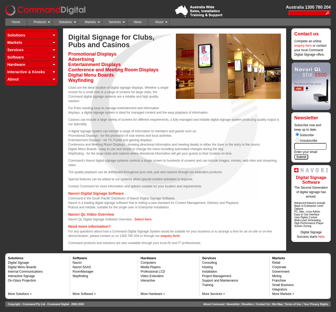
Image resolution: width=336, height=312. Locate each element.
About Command (214, 304)
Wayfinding (80, 276)
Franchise (279, 280)
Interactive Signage (21, 276)
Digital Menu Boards (22, 267)
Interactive (148, 280)
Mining (276, 276)
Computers (148, 263)
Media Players (151, 267)
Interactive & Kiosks (26, 72)
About (161, 22)
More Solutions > (20, 294)
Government (281, 271)
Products (42, 22)
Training (207, 285)
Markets (93, 22)
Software (15, 57)
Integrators (279, 289)
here (321, 237)
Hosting (207, 267)
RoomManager (83, 271)
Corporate (279, 267)
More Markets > (283, 294)
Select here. (143, 219)
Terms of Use (293, 304)
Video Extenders (152, 276)
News (137, 22)
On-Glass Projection (22, 280)
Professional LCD (153, 271)
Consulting (209, 263)
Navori (77, 263)
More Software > (84, 294)
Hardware (16, 64)
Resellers (248, 304)
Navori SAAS (82, 267)
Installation (209, 271)
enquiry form (303, 45)
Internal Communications (25, 271)
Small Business (283, 285)
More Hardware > (153, 294)
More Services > (213, 294)
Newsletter (233, 304)
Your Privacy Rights (315, 304)
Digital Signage (18, 263)
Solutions (67, 22)
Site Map (277, 304)
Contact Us (263, 304)
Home (16, 22)
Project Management (216, 276)
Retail (276, 263)
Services (117, 22)
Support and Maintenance (220, 280)
